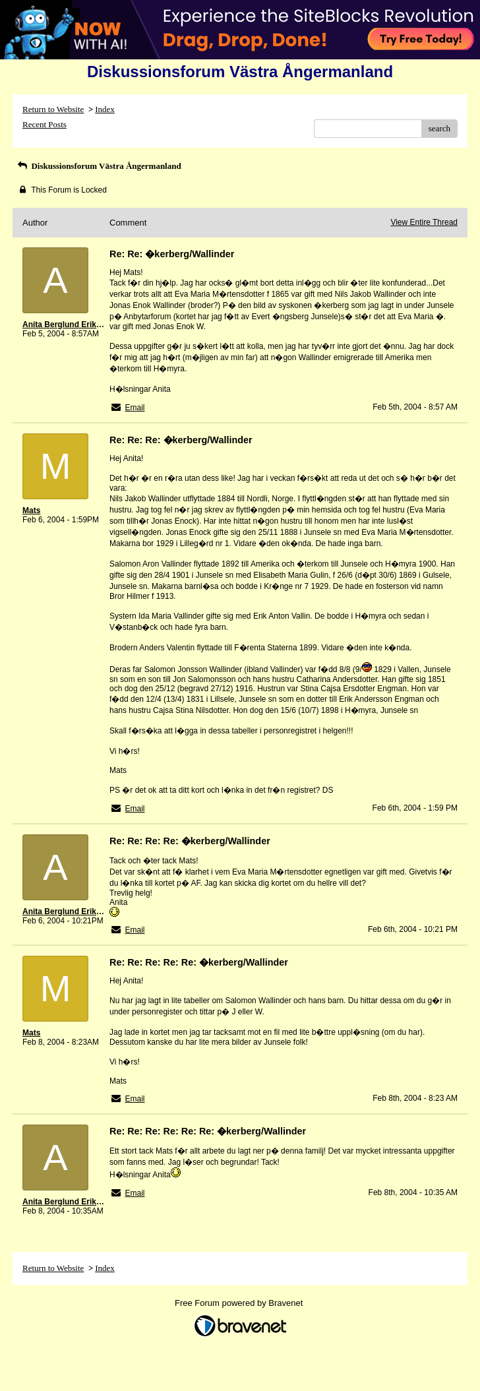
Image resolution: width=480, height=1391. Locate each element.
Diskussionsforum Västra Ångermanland (98, 166)
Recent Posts (44, 124)
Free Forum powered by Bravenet (240, 1303)
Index (105, 109)
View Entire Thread (424, 222)
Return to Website (53, 109)
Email (134, 407)
